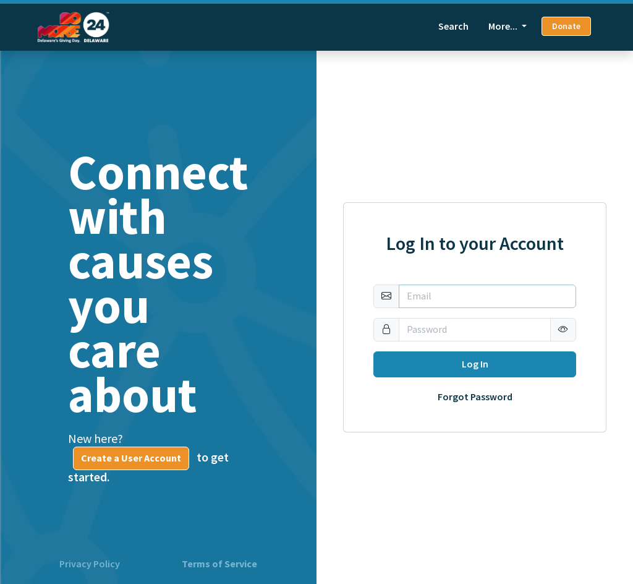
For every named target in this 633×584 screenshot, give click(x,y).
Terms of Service (219, 564)
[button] (563, 329)
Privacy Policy (89, 564)
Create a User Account (131, 458)
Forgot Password (475, 397)
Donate (566, 26)
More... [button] (503, 26)
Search (453, 26)
